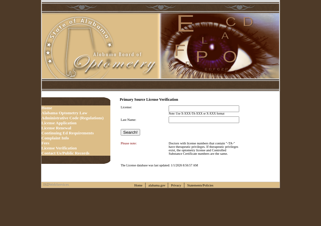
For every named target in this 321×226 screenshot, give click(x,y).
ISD (45, 184)
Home (46, 107)
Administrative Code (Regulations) (72, 118)
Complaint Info (55, 138)
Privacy (176, 185)
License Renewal (56, 128)
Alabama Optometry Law (64, 112)
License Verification (59, 148)
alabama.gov (157, 185)
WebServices (59, 184)
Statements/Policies (200, 185)
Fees (45, 143)
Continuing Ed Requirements (67, 133)
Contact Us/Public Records (65, 153)
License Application (58, 123)
